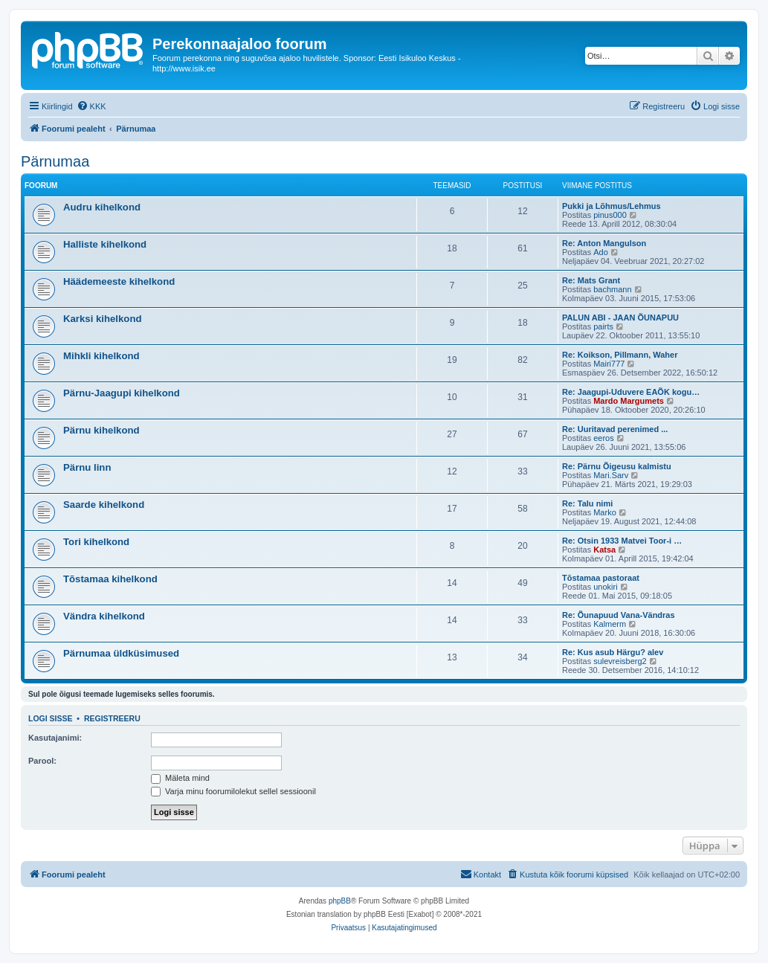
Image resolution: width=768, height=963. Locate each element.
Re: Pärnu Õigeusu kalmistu (616, 466)
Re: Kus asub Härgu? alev (612, 652)
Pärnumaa (55, 161)
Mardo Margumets (628, 400)
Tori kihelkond (96, 541)
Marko (604, 512)
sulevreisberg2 (620, 661)
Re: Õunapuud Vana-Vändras (618, 615)
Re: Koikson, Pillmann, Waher (619, 354)
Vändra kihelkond (104, 616)
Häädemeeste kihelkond (119, 281)
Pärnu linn (87, 467)
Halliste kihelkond (104, 244)
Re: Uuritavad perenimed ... (615, 429)
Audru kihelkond (102, 207)
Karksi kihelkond (102, 318)
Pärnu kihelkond (101, 430)
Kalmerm (609, 623)
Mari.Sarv (610, 475)
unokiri (605, 586)
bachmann (612, 289)
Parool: (42, 760)
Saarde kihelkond (103, 504)
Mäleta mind (180, 777)
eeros (603, 438)
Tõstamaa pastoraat (600, 577)
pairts (603, 326)
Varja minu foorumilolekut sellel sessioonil (233, 791)
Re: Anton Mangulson (604, 243)
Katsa (604, 549)
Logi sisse (50, 718)
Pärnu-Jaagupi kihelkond (121, 393)
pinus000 (610, 214)
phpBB (340, 901)
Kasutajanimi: (55, 737)
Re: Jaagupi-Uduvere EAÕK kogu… (631, 391)
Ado (600, 252)
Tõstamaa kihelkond (110, 578)
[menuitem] (91, 106)
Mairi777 (609, 363)
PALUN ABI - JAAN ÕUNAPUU (620, 317)
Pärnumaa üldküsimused (121, 653)
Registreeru (112, 718)
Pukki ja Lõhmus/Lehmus (611, 206)
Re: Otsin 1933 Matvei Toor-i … (622, 540)
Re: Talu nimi (587, 503)
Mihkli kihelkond (101, 355)
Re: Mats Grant (591, 280)
